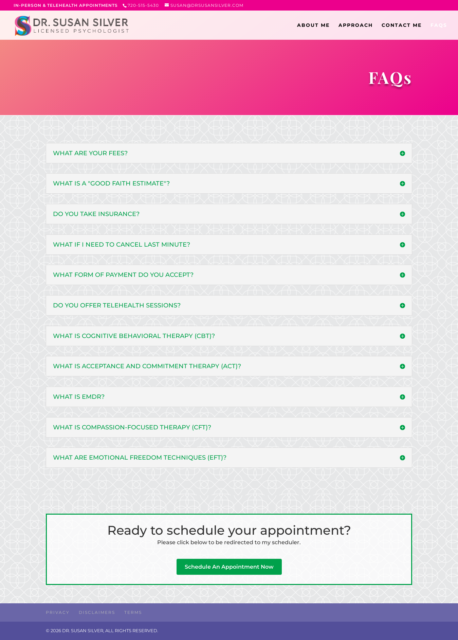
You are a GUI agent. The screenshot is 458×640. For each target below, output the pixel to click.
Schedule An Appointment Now (229, 567)
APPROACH (355, 25)
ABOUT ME (313, 25)
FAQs (438, 25)
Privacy (58, 612)
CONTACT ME (402, 25)
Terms (133, 612)
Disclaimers (97, 612)
